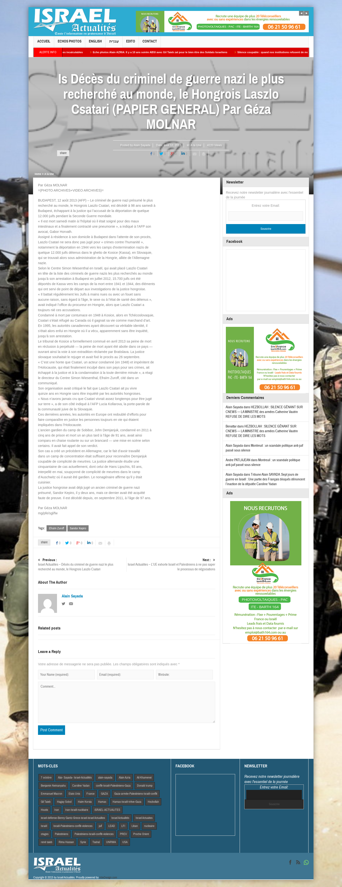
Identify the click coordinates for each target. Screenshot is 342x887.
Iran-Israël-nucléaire (76, 810)
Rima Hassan (66, 842)
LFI (123, 826)
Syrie (83, 842)
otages (44, 834)
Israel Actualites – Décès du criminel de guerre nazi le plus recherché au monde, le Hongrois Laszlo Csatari (82, 565)
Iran (56, 810)
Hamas (102, 802)
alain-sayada (105, 777)
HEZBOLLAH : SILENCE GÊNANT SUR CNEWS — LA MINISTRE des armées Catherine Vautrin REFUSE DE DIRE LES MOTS (264, 412)
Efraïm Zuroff (56, 528)
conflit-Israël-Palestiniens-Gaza (113, 786)
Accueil (44, 43)
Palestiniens (61, 834)
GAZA (104, 794)
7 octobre (46, 777)
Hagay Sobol (64, 802)
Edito (131, 43)
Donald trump (144, 786)
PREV (123, 834)
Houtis (44, 810)
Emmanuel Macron (51, 794)
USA (125, 842)
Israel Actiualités (120, 818)
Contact (150, 43)
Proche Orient (141, 834)
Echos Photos (69, 43)
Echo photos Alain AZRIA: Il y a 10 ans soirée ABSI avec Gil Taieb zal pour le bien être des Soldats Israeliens (174, 52)
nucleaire (149, 826)
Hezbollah (153, 802)
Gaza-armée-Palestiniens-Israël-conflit (135, 794)
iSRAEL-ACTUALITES (107, 810)
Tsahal (96, 842)
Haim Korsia (85, 802)
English (95, 43)
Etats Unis (74, 794)
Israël (44, 826)
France (90, 794)
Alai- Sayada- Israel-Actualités (75, 777)
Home (38, 174)
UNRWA (111, 842)
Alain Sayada (141, 145)
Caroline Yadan (81, 786)
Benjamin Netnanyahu (53, 786)
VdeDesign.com (108, 877)
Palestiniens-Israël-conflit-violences (94, 834)
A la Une (195, 145)
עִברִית (114, 43)
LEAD (111, 826)
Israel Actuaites (144, 818)
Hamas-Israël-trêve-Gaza (127, 802)
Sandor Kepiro (78, 528)
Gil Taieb (46, 802)
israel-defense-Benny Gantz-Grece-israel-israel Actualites (73, 818)
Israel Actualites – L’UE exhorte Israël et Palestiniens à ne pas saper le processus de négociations (171, 565)
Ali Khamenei (144, 777)
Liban (135, 826)
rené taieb (46, 842)
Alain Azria (124, 777)
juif (100, 826)
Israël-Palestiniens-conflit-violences (72, 826)
